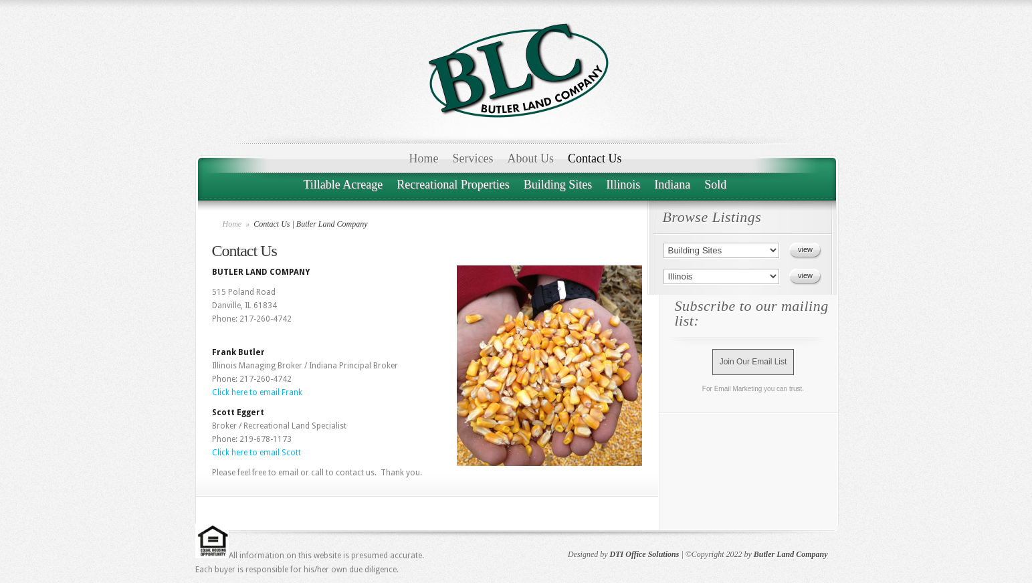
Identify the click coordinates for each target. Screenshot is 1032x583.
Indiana (672, 184)
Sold (715, 184)
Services (473, 158)
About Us (530, 158)
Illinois (623, 184)
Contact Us (595, 158)
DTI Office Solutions (645, 554)
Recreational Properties (453, 184)
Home (424, 158)
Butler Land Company (791, 554)
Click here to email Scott (256, 452)
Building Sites (558, 184)
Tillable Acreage (343, 184)
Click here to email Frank (257, 392)
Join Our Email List (753, 361)
